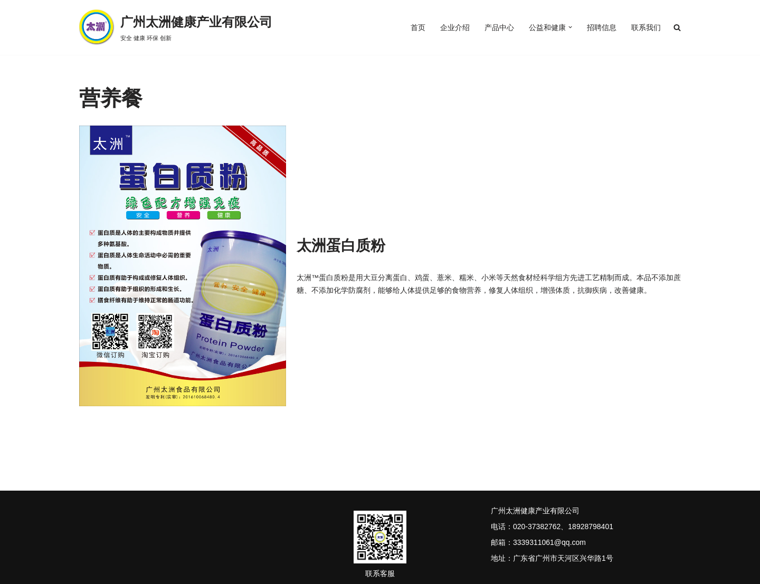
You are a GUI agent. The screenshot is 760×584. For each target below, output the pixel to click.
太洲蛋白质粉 (341, 245)
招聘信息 (601, 27)
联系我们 (646, 27)
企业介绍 (455, 27)
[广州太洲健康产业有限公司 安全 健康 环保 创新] (175, 27)
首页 (418, 27)
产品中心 (499, 27)
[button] (570, 28)
